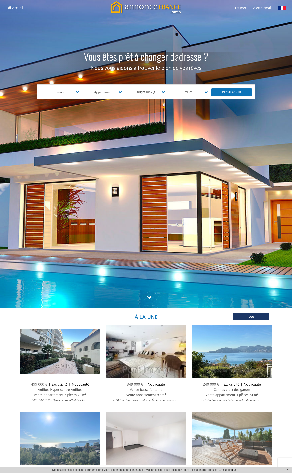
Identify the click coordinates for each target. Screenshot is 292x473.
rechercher (231, 92)
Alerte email (262, 7)
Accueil (15, 7)
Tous (250, 319)
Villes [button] (188, 92)
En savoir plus (228, 469)
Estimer (240, 7)
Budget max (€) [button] (146, 92)
